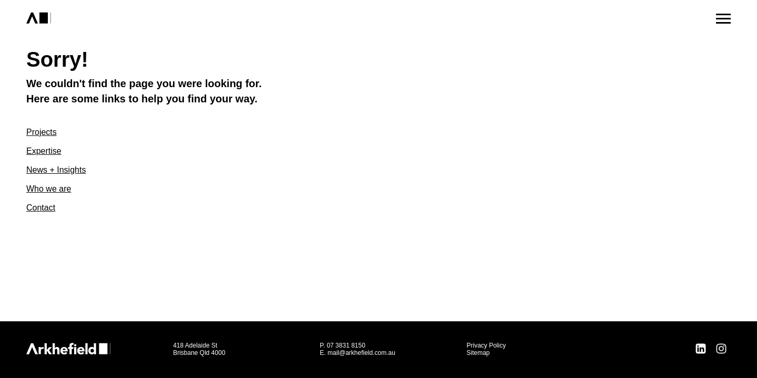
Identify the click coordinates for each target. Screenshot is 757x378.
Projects (41, 132)
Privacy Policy (486, 345)
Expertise (44, 150)
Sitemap (477, 352)
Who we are (48, 188)
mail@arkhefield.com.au (361, 352)
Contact (40, 207)
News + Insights (56, 169)
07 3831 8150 (345, 345)
